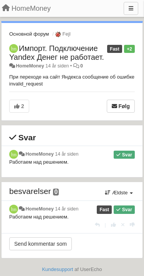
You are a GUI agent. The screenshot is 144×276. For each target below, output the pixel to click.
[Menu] (131, 8)
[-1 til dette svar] (132, 225)
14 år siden (66, 154)
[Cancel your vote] (123, 225)
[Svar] (97, 225)
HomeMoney (30, 66)
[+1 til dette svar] (113, 225)
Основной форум (29, 34)
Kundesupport (57, 269)
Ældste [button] (119, 193)
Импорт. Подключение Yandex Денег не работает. (56, 52)
